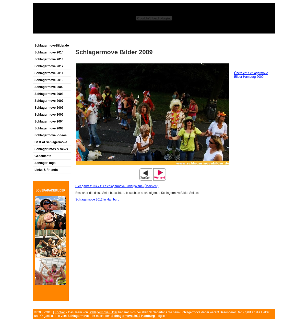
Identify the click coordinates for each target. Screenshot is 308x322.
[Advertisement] (92, 39)
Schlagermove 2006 (49, 107)
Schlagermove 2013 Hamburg (133, 316)
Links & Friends (46, 170)
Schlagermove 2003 (49, 128)
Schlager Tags (44, 163)
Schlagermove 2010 (49, 80)
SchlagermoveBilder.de (51, 45)
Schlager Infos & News (51, 149)
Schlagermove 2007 (49, 101)
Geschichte (42, 156)
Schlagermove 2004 (49, 121)
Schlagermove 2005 (49, 114)
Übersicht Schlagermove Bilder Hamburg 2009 (251, 75)
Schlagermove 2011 (49, 73)
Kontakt (60, 312)
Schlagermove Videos (50, 135)
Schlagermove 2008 (49, 94)
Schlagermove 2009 (49, 87)
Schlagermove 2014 (49, 52)
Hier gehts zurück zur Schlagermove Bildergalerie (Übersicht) (116, 186)
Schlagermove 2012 (49, 66)
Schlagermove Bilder (103, 312)
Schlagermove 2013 (49, 59)
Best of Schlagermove (50, 142)
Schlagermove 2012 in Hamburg (97, 199)
